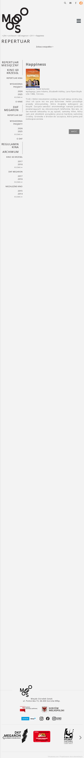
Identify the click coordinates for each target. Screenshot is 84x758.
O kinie (19, 101)
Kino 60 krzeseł (13, 71)
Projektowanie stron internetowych (71, 756)
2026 (20, 91)
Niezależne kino (14, 186)
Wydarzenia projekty (16, 85)
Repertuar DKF (15, 115)
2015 (20, 191)
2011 (32, 35)
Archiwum (12, 35)
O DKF (20, 138)
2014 (20, 194)
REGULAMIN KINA (10, 145)
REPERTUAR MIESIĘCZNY (10, 64)
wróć (74, 131)
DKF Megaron (23, 35)
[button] (65, 3)
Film (4, 35)
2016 (20, 164)
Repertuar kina (14, 78)
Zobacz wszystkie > (44, 46)
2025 (20, 94)
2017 (20, 161)
